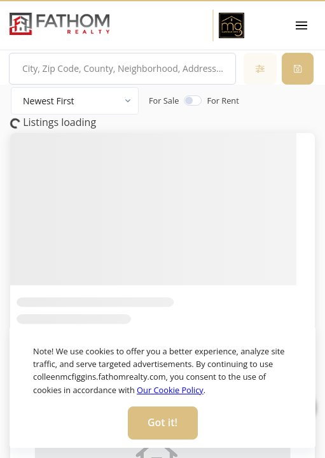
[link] (59, 24)
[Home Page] (230, 25)
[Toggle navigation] (301, 25)
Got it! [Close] (162, 422)
